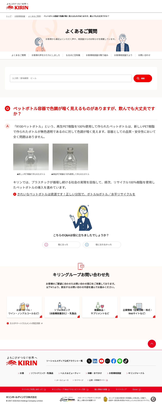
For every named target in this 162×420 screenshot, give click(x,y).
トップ (8, 16)
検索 (143, 78)
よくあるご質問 (34, 16)
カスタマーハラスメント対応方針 (26, 337)
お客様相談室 (19, 16)
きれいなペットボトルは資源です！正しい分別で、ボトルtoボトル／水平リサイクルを (76, 194)
